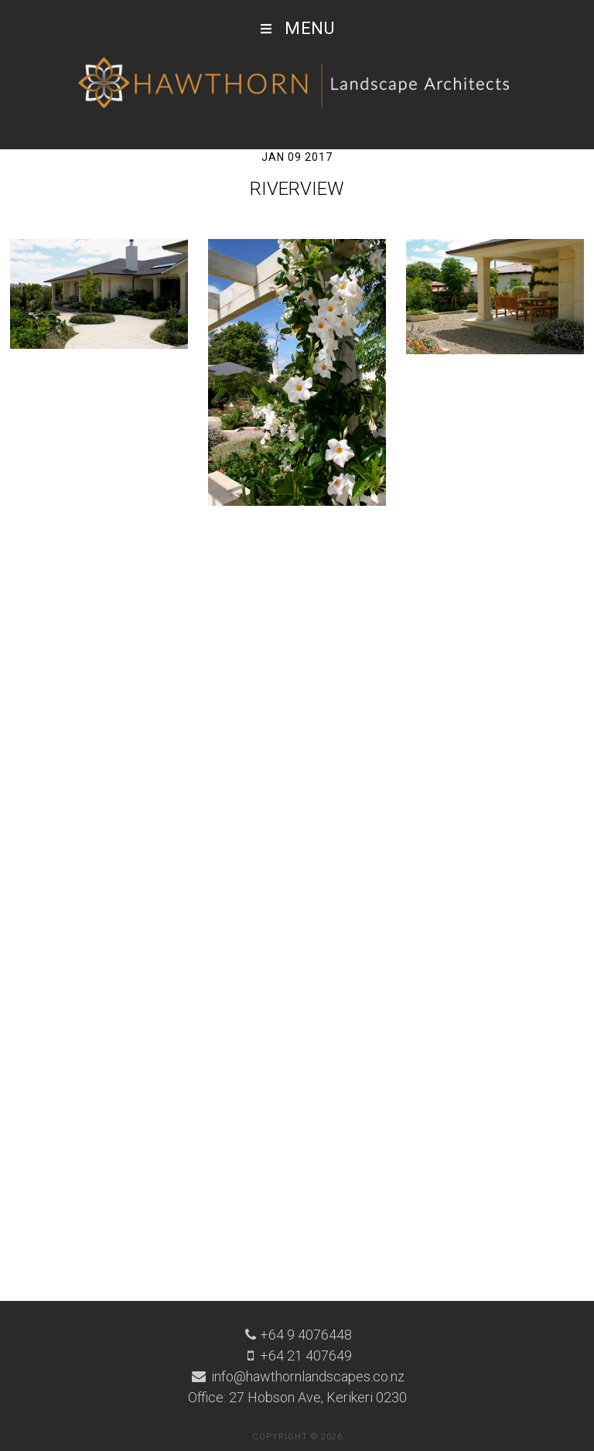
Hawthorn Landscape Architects (297, 83)
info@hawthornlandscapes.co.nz (306, 1376)
